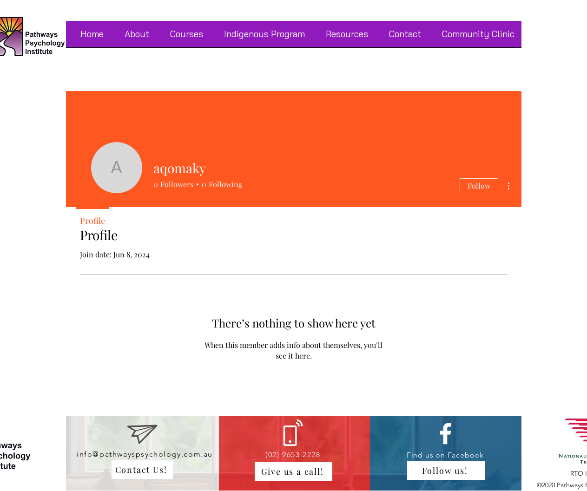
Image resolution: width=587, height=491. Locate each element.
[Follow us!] (446, 470)
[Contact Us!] (142, 469)
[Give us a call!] (293, 471)
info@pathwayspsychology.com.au (145, 454)
